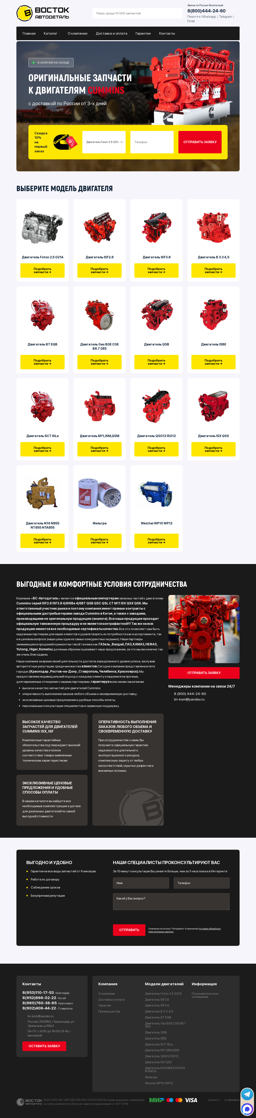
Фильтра (99, 528)
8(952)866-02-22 (44, 997)
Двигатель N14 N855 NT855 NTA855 (42, 530)
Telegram (225, 16)
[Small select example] (104, 142)
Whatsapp (209, 16)
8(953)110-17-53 (45, 992)
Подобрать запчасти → (43, 271)
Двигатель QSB (156, 347)
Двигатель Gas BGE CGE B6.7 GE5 (99, 349)
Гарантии (142, 33)
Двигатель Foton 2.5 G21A (42, 258)
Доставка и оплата (111, 33)
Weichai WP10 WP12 (156, 528)
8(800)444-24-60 (206, 11)
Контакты (166, 33)
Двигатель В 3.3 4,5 (213, 258)
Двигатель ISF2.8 (100, 258)
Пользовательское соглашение (205, 995)
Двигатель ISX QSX (213, 440)
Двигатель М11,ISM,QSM (99, 440)
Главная (28, 33)
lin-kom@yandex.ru (38, 1016)
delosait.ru (234, 1099)
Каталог (50, 33)
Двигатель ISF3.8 (157, 258)
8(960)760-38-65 (47, 1003)
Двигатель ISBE (213, 347)
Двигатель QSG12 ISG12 (156, 440)
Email (191, 21)
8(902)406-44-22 (47, 1008)
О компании (77, 33)
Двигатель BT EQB (42, 347)
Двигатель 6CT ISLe (42, 440)
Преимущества (109, 1011)
